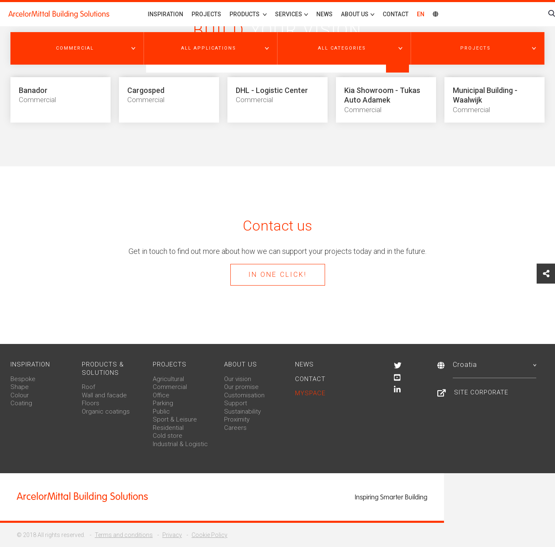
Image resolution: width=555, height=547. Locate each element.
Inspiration (165, 14)
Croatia (494, 365)
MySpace (310, 393)
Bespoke (22, 379)
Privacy (172, 535)
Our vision (237, 379)
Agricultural (168, 379)
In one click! (277, 275)
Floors (90, 403)
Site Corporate (481, 392)
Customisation (244, 395)
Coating (21, 403)
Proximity (237, 419)
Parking (163, 403)
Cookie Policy (209, 535)
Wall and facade (104, 395)
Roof (88, 387)
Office (161, 395)
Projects (206, 14)
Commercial (170, 387)
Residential (168, 428)
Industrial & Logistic (180, 444)
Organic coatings (106, 411)
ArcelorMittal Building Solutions (58, 14)
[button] (77, 48)
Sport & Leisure (175, 419)
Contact (396, 14)
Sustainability (242, 411)
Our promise (241, 387)
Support (235, 403)
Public (161, 411)
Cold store (167, 435)
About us (240, 364)
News (324, 14)
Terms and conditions (124, 535)
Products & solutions (103, 368)
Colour (19, 395)
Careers (235, 428)
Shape (19, 387)
